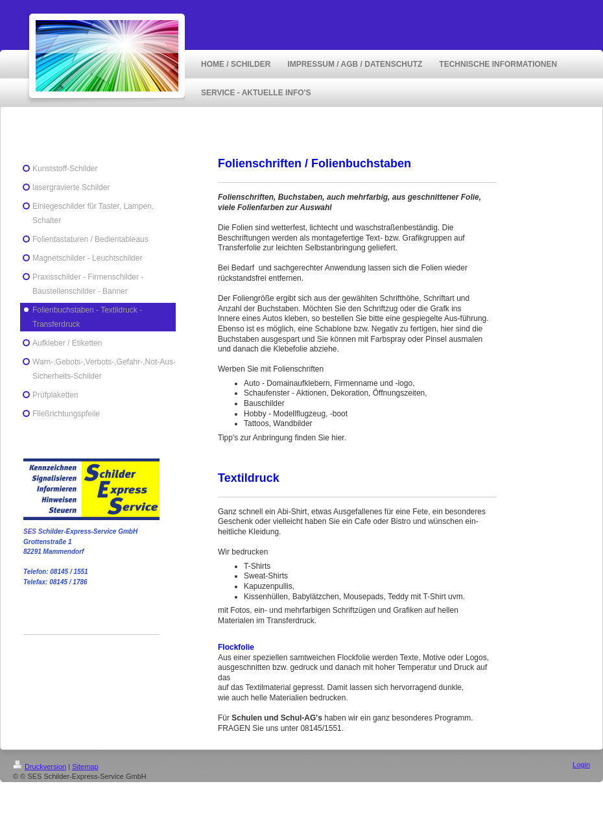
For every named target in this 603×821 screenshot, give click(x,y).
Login (581, 764)
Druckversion (39, 766)
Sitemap (85, 766)
